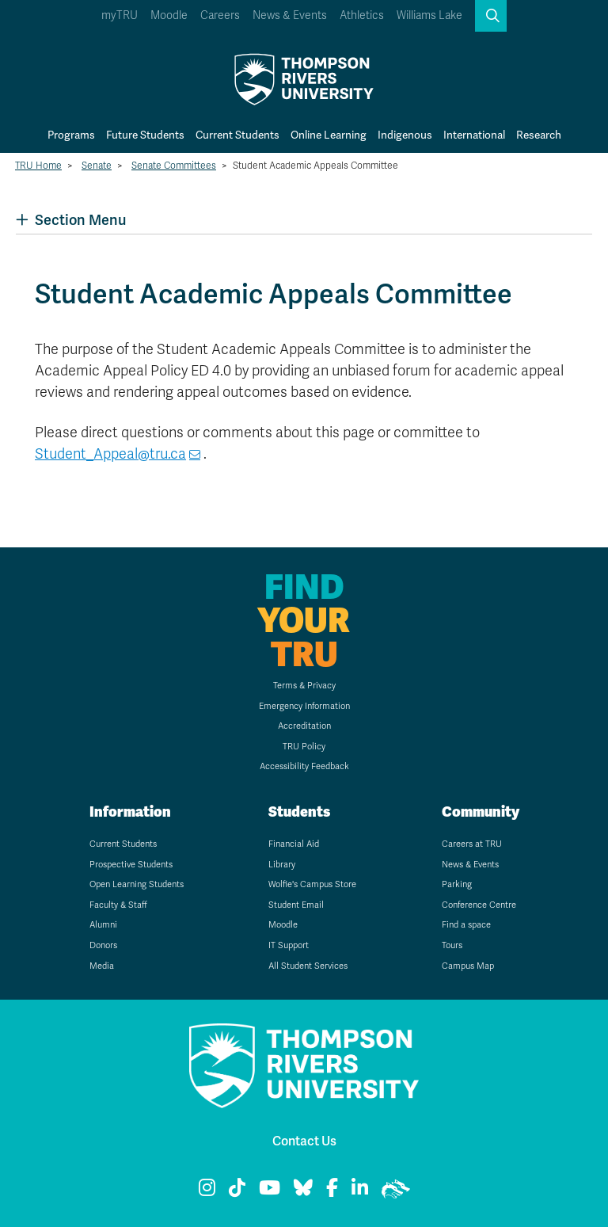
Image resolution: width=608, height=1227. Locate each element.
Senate (97, 165)
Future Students (145, 135)
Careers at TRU (472, 844)
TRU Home (38, 165)
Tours (452, 945)
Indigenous (405, 135)
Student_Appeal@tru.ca (110, 454)
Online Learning (329, 135)
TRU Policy (304, 746)
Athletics (362, 15)
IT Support (288, 945)
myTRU (119, 15)
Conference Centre (479, 905)
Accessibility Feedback (304, 766)
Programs (71, 135)
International (474, 135)
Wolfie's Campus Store (312, 884)
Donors (103, 945)
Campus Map (468, 966)
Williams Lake (429, 15)
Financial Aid (293, 844)
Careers (220, 15)
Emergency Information (304, 706)
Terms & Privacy (304, 685)
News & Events (290, 15)
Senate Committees (173, 165)
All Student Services (308, 966)
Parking (457, 884)
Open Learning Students (136, 884)
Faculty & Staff (118, 905)
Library (281, 864)
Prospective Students (131, 864)
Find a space (466, 925)
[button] (491, 16)
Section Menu (71, 220)
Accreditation (304, 726)
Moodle (169, 15)
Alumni (103, 925)
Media (101, 966)
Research (538, 135)
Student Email (296, 905)
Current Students (237, 135)
